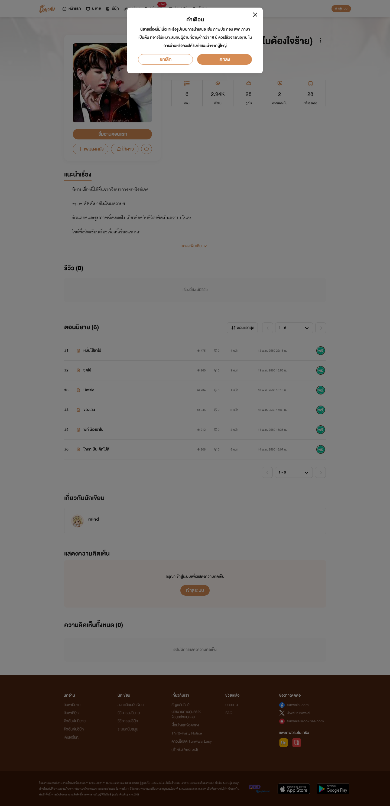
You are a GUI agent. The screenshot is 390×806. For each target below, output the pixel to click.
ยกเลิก (165, 59)
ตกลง (224, 59)
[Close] (255, 14)
